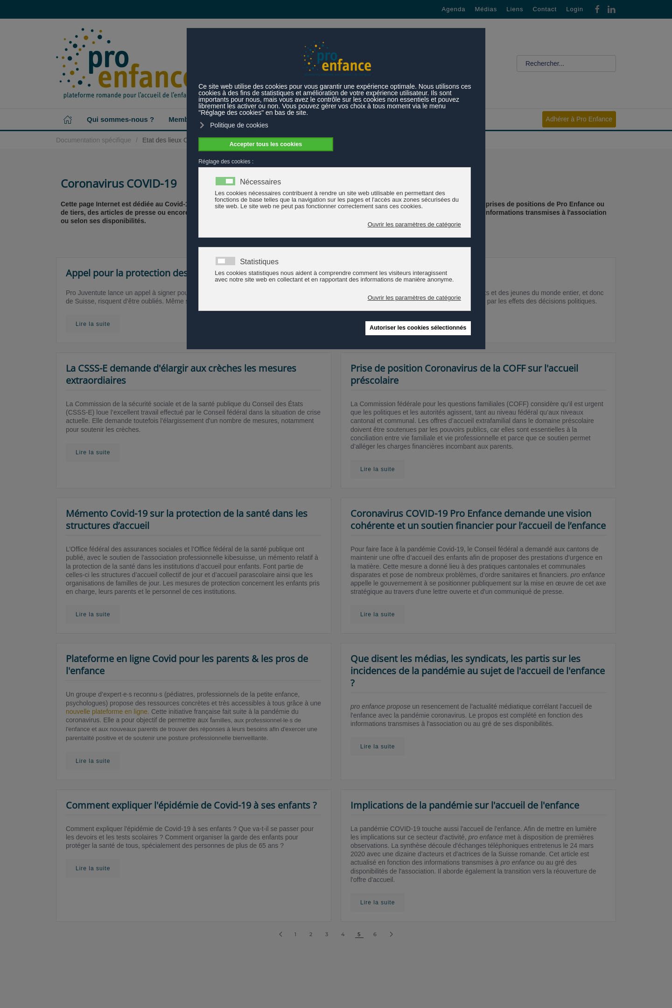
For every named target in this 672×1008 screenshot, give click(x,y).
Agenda (454, 9)
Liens (514, 9)
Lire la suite (93, 324)
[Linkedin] (611, 8)
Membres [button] (183, 119)
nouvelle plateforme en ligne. (107, 711)
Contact (544, 9)
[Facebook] (597, 8)
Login (574, 9)
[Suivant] (391, 934)
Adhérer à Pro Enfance (579, 119)
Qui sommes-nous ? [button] (120, 119)
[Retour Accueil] (126, 63)
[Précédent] (281, 934)
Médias (486, 9)
